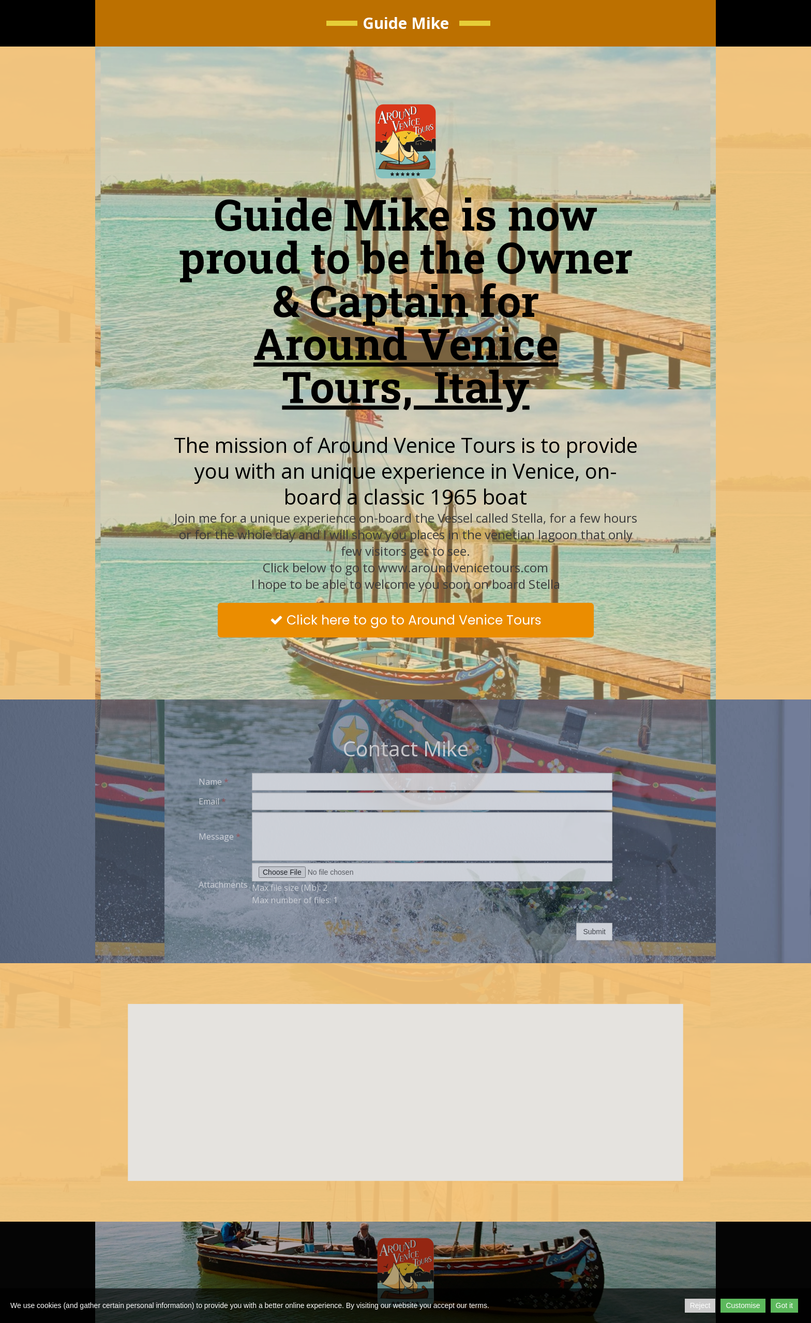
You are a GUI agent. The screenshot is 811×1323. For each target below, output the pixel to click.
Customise (743, 1305)
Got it (784, 1305)
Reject (700, 1305)
